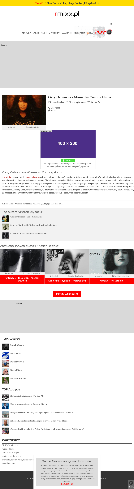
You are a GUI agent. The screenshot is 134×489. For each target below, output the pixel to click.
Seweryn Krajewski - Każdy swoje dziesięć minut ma (33, 225)
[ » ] (98, 3)
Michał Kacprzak (18, 378)
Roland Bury (16, 370)
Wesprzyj (54, 33)
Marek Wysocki (15, 204)
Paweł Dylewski (17, 362)
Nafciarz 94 (15, 353)
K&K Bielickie (8, 463)
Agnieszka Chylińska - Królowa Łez (67, 280)
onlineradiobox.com (12, 456)
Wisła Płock (8, 449)
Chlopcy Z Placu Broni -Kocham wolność (22, 279)
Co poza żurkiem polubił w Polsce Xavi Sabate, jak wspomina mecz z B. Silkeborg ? (47, 429)
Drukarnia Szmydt (10, 452)
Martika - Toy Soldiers (111, 280)
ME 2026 (37, 204)
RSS (90, 33)
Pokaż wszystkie (67, 293)
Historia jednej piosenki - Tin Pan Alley (27, 396)
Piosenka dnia (57, 204)
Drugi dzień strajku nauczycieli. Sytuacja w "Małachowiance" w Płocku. (42, 412)
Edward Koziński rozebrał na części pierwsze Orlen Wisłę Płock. (38, 421)
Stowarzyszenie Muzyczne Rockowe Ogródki (24, 460)
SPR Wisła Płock (10, 445)
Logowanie (40, 33)
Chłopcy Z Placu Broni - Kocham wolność (28, 233)
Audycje (67, 33)
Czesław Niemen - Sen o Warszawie (26, 217)
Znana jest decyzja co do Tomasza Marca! (28, 404)
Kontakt (80, 33)
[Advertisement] (67, 65)
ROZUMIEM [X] (67, 484)
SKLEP (26, 33)
